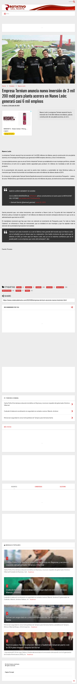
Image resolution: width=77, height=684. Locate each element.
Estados (11, 86)
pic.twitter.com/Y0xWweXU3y (29, 198)
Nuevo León (21, 86)
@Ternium (32, 196)
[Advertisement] (38, 269)
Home (4, 86)
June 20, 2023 (40, 202)
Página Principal (9, 672)
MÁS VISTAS (7, 427)
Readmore (31, 572)
